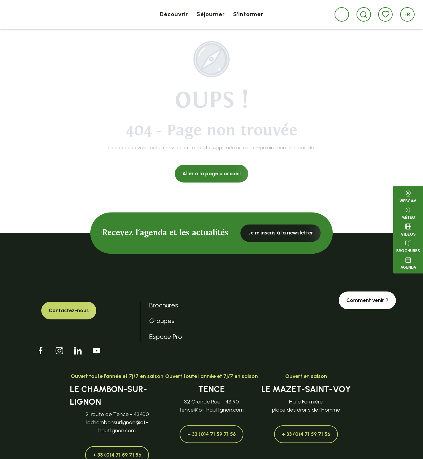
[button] (363, 14)
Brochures (408, 246)
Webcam (408, 196)
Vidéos (408, 229)
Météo (408, 212)
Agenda (408, 262)
